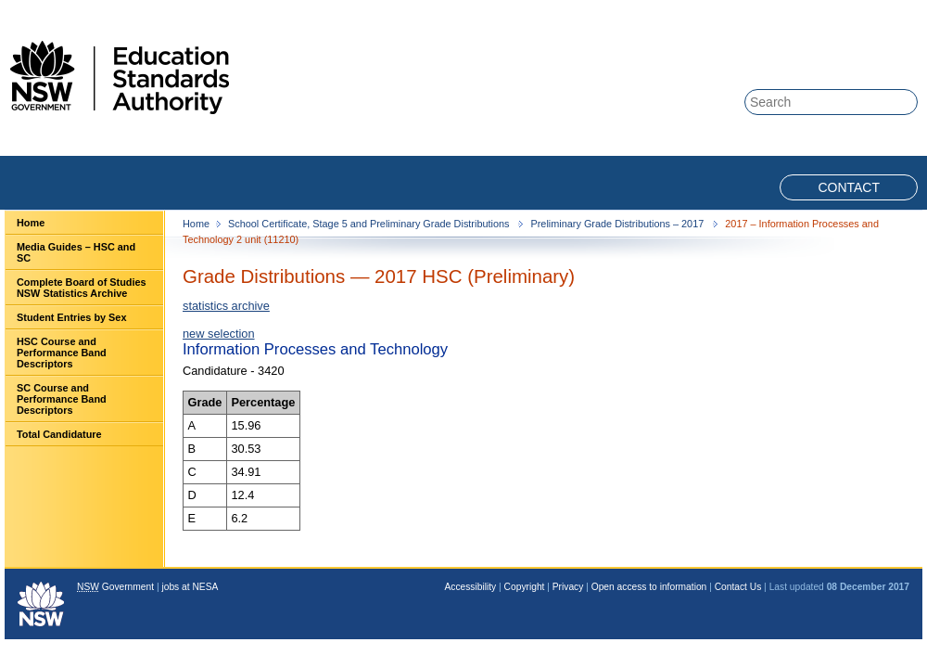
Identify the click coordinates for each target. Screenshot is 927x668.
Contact (849, 187)
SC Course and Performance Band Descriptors (62, 399)
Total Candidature (59, 434)
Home (30, 222)
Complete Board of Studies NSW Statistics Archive (81, 287)
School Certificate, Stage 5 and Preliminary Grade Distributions (370, 223)
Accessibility (471, 587)
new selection (219, 333)
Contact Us (738, 587)
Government (115, 587)
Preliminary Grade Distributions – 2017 (618, 223)
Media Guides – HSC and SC (76, 252)
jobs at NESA (189, 587)
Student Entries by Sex (71, 317)
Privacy (568, 587)
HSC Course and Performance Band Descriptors (62, 352)
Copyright (524, 587)
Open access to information (649, 587)
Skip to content (845, 11)
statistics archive (226, 306)
